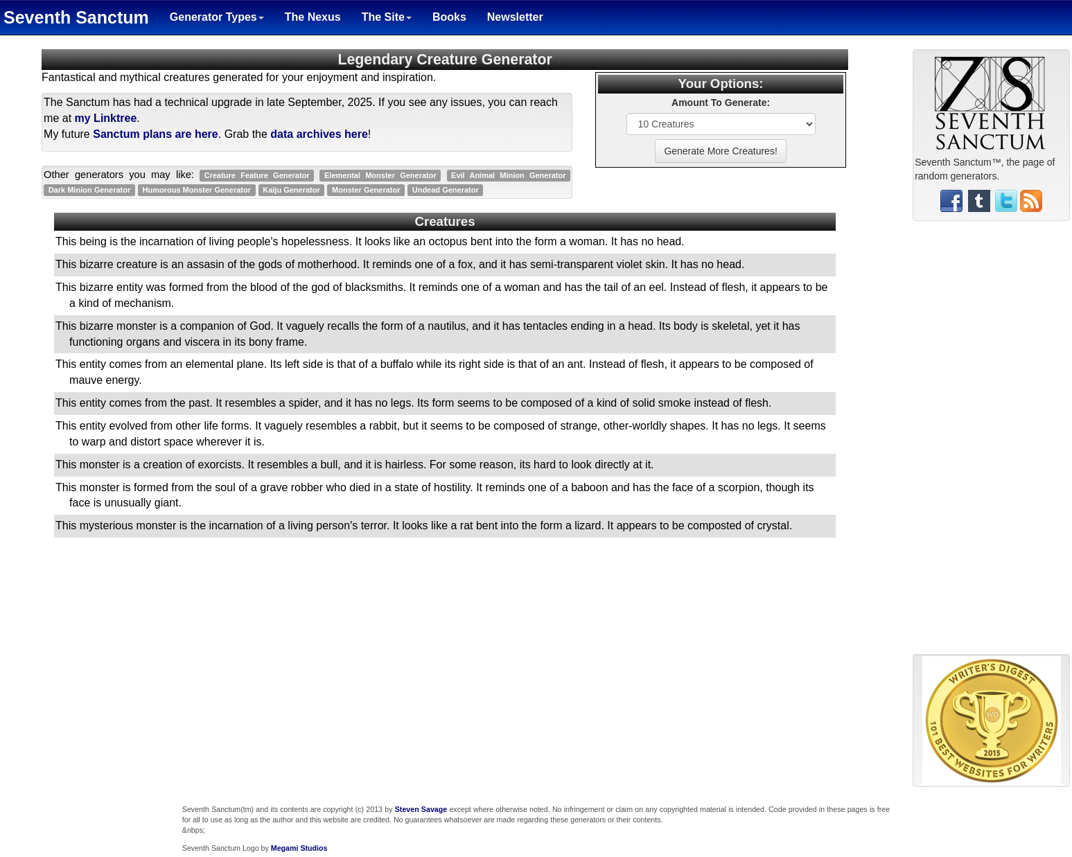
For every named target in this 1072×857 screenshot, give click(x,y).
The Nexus (313, 17)
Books (449, 17)
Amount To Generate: (720, 102)
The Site (387, 17)
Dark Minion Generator (90, 190)
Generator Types (217, 17)
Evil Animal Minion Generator (508, 175)
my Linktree (106, 118)
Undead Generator (445, 190)
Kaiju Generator (291, 190)
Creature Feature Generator (257, 175)
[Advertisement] (991, 443)
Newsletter (515, 17)
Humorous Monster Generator (197, 190)
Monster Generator (366, 190)
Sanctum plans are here (155, 134)
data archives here (319, 134)
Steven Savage (421, 809)
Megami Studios (299, 848)
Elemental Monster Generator (380, 175)
